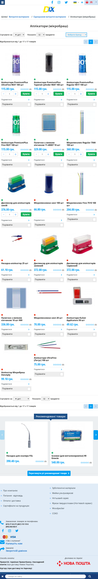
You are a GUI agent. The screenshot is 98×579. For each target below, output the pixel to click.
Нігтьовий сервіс (60, 498)
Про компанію (10, 490)
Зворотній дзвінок (16, 551)
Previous (2, 435)
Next (96, 435)
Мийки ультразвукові (62, 493)
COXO (55, 513)
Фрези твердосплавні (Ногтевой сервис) (72, 503)
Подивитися (6, 99)
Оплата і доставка (12, 500)
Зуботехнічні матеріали (63, 488)
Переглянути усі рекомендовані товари (48, 473)
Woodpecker (58, 508)
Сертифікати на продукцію (16, 505)
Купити (26, 93)
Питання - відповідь (13, 495)
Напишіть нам (14, 543)
